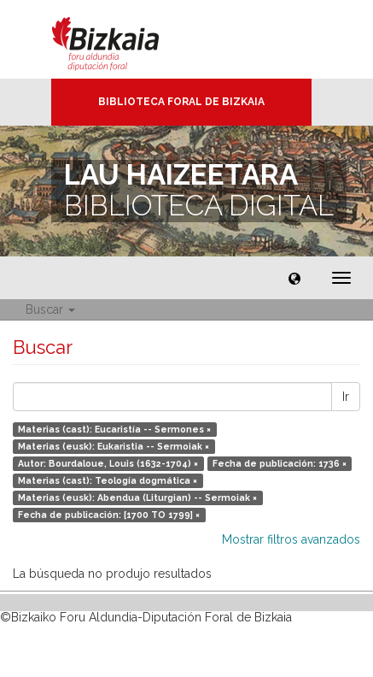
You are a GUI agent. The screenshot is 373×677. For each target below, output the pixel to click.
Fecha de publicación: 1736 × (280, 463)
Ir (345, 396)
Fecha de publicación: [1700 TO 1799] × (109, 514)
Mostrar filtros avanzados (291, 539)
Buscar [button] (50, 309)
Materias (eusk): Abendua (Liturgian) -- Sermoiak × (137, 497)
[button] (294, 277)
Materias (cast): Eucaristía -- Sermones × (114, 429)
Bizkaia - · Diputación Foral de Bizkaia (123, 39)
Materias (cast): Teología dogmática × (107, 480)
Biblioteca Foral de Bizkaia (181, 102)
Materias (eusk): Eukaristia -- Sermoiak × (113, 446)
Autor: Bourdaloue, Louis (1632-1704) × (108, 463)
